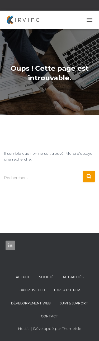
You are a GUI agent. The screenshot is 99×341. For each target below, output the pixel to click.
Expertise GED (32, 290)
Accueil (23, 277)
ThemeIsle (71, 328)
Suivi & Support (74, 303)
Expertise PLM (67, 290)
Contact (49, 316)
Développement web (31, 303)
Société (46, 277)
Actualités (73, 277)
